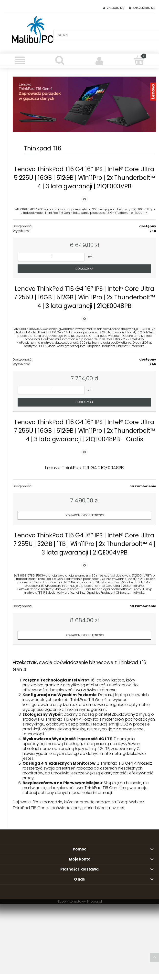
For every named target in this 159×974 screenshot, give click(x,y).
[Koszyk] (139, 60)
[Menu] (20, 61)
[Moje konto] (100, 61)
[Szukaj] (60, 60)
